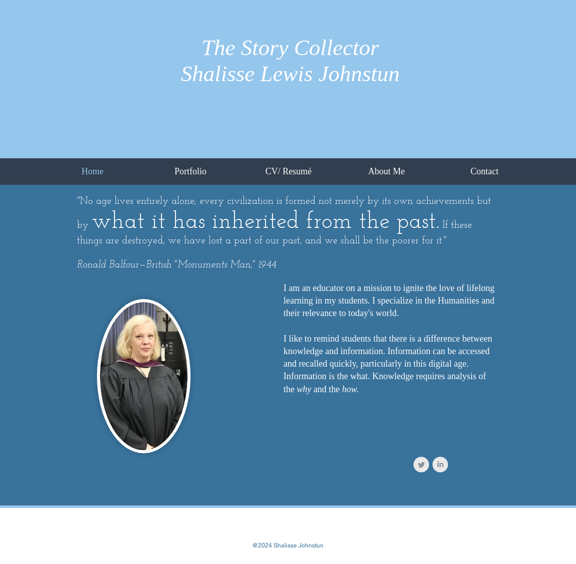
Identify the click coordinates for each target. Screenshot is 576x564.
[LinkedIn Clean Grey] (440, 464)
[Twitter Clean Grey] (421, 464)
